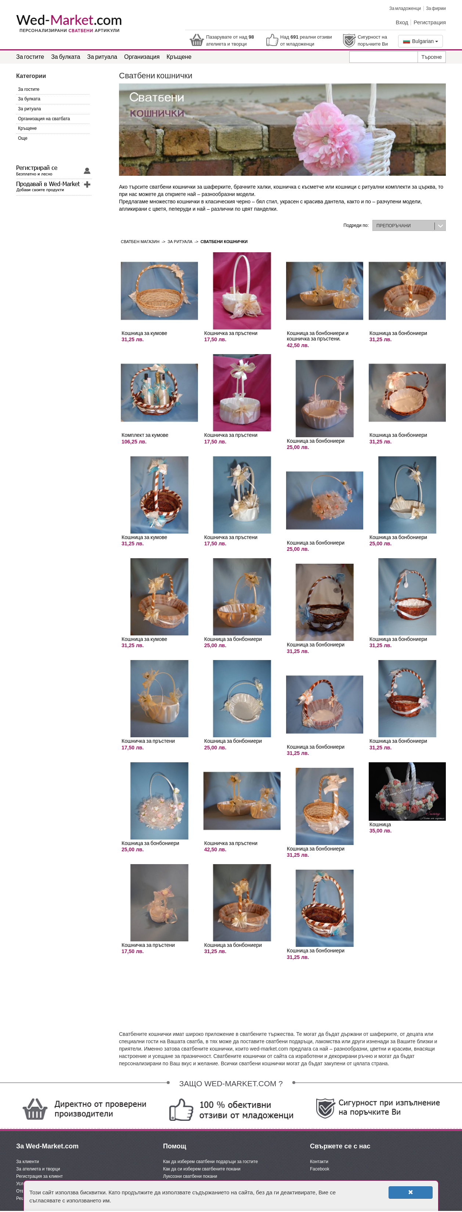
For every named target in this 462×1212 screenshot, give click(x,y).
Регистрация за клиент (39, 1176)
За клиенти (27, 1161)
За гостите (30, 56)
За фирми (436, 8)
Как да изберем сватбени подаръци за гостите (210, 1161)
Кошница (380, 824)
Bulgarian (420, 41)
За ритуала (102, 56)
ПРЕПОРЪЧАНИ (393, 225)
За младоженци (405, 8)
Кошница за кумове (144, 333)
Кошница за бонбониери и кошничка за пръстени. (318, 336)
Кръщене (179, 56)
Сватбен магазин (140, 241)
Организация (142, 56)
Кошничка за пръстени (148, 741)
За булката (65, 56)
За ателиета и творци (38, 1169)
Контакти (319, 1161)
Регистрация (430, 22)
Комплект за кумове (145, 435)
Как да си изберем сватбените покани (202, 1169)
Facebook (319, 1169)
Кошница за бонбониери (150, 843)
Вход (402, 22)
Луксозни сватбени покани (190, 1176)
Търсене (432, 57)
